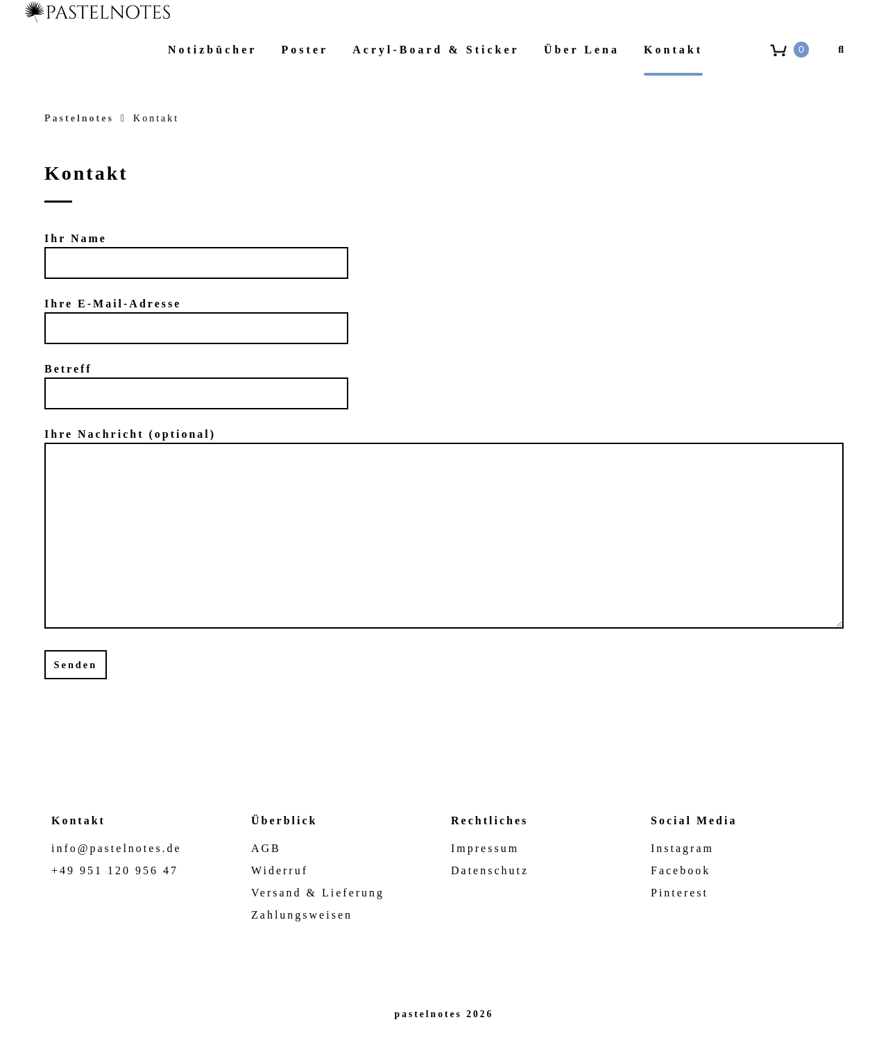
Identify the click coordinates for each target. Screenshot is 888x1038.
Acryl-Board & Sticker (435, 50)
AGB (266, 848)
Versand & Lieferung (317, 893)
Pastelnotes (79, 118)
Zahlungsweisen (301, 915)
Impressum (485, 848)
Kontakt (673, 50)
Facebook (680, 870)
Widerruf (279, 870)
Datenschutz (490, 870)
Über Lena (582, 50)
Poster (305, 50)
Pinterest (679, 893)
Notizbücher (212, 50)
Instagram (682, 848)
